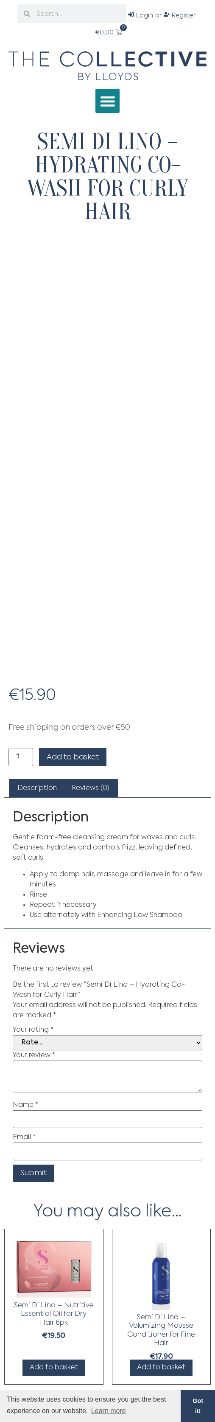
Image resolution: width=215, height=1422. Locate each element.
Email (24, 1137)
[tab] (37, 788)
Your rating (33, 1030)
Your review (34, 1055)
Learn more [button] (108, 1410)
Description (37, 788)
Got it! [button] (198, 1405)
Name (25, 1105)
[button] (107, 101)
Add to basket (73, 757)
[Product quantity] (20, 757)
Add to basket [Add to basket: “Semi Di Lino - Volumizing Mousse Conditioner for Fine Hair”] (161, 1367)
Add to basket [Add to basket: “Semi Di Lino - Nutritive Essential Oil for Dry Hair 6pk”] (54, 1367)
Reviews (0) (90, 788)
